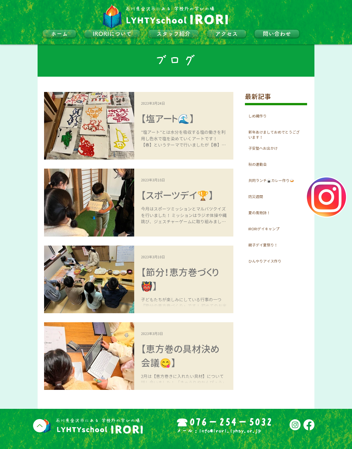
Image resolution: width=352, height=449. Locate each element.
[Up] (39, 425)
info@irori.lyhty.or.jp (230, 431)
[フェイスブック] (308, 424)
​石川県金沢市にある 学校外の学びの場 (169, 9)
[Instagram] (295, 424)
